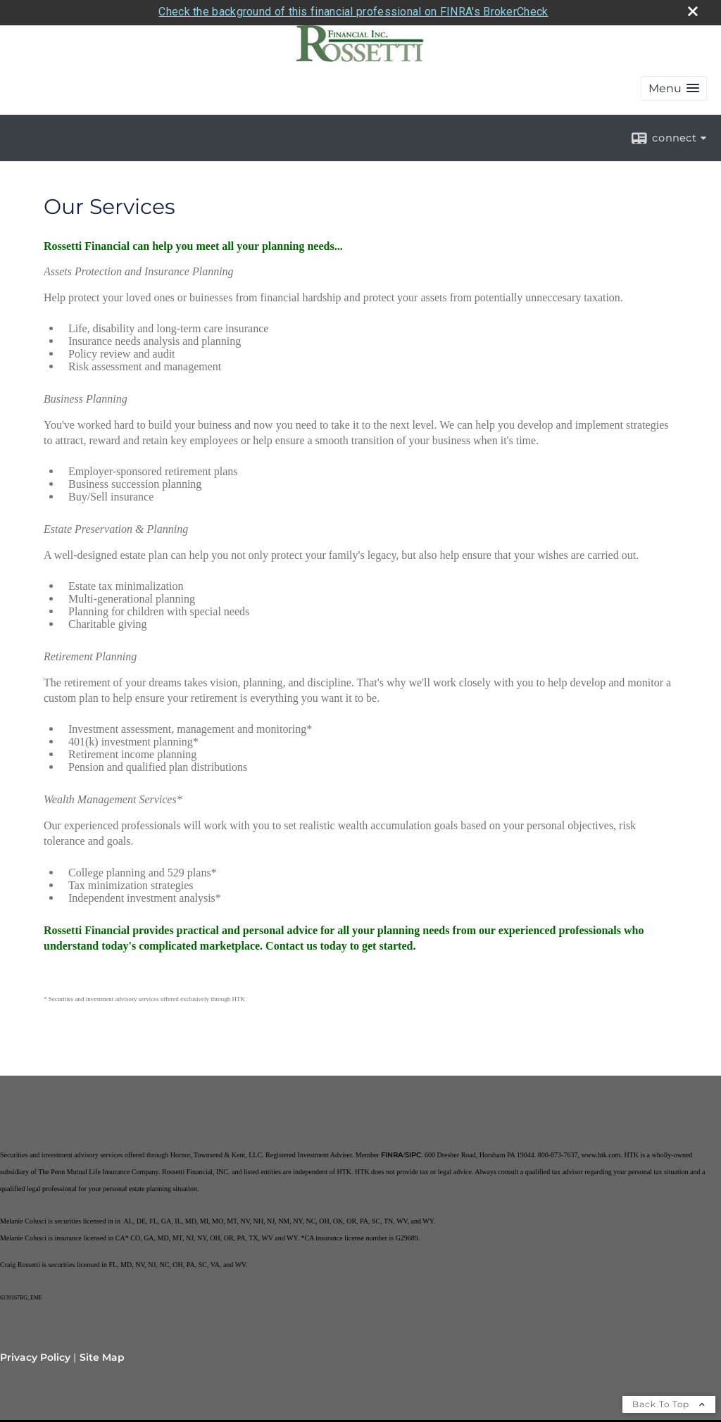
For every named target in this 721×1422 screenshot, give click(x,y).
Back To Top (669, 1399)
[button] (674, 83)
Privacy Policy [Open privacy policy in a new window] (35, 1352)
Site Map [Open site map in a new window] (102, 1352)
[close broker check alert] (692, 6)
